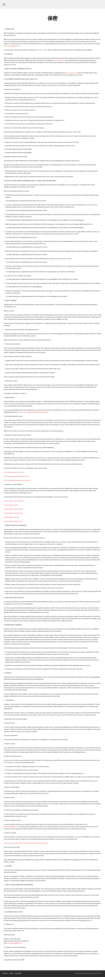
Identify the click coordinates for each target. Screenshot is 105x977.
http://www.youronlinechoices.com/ (14, 472)
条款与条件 (18, 973)
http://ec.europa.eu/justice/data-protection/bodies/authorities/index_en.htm (26, 843)
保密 (11, 973)
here (91, 920)
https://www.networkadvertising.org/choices (16, 476)
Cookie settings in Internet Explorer (14, 501)
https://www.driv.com (59, 60)
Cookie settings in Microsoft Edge (13, 509)
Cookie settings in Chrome (11, 517)
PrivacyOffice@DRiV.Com (12, 46)
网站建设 (86, 973)
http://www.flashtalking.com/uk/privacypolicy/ (17, 480)
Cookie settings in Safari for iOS (13, 521)
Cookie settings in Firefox (11, 505)
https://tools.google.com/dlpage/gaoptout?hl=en (34, 412)
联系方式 (5, 973)
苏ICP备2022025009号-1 (96, 973)
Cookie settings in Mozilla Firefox (13, 513)
